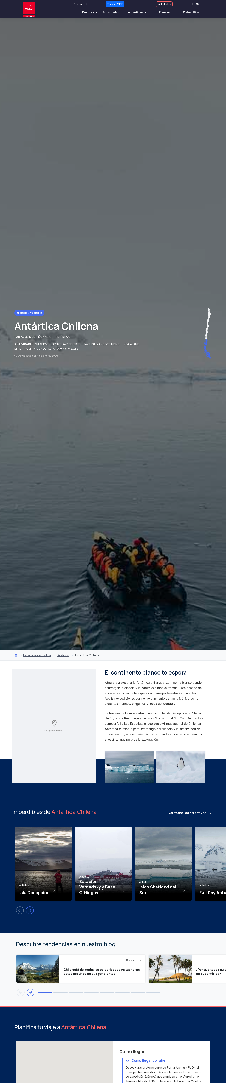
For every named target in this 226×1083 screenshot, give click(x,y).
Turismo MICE (115, 4)
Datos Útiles (191, 12)
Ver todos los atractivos (190, 813)
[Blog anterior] (21, 992)
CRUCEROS (42, 344)
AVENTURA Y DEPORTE (67, 344)
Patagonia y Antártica (37, 655)
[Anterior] (20, 910)
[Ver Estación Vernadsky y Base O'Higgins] (103, 864)
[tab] (45, 992)
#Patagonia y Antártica (29, 312)
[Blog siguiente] (30, 992)
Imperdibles (135, 12)
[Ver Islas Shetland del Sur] (163, 864)
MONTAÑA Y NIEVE (40, 336)
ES (195, 3)
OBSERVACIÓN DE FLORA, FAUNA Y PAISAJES (51, 348)
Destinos (88, 12)
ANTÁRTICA (63, 336)
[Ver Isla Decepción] (43, 864)
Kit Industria (164, 4)
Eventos (164, 12)
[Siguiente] (30, 910)
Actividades (111, 12)
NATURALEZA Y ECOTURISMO (102, 344)
